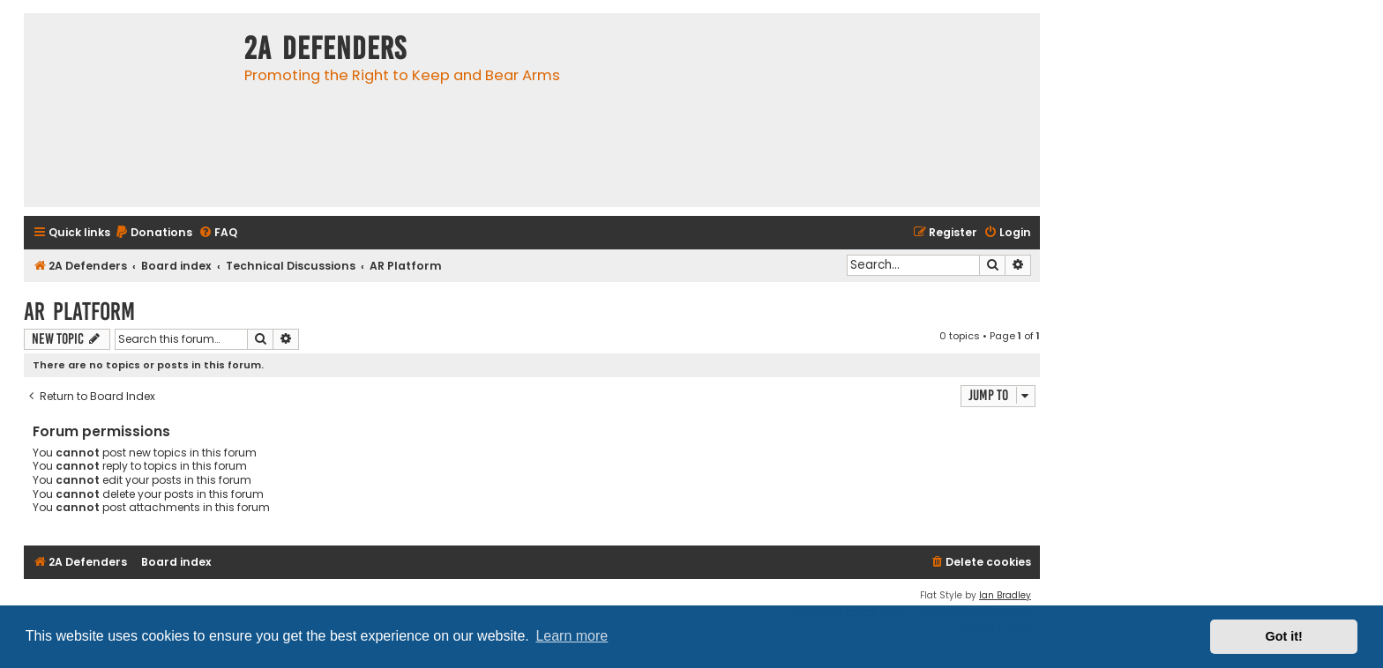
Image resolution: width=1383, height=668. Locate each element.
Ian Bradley (1005, 595)
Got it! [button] (1284, 636)
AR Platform (79, 311)
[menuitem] (153, 233)
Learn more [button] (571, 635)
